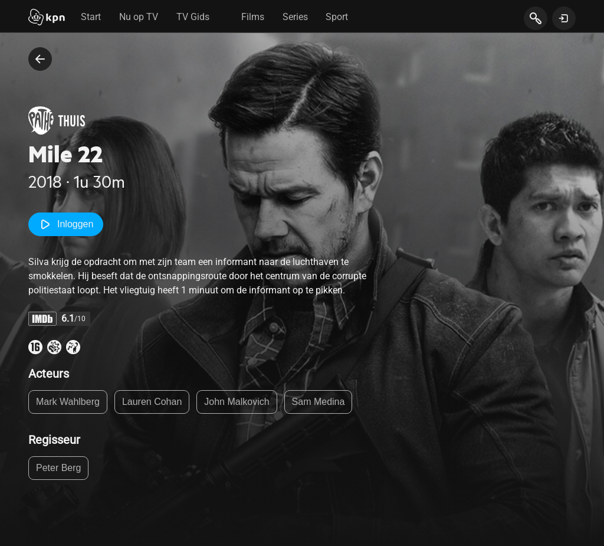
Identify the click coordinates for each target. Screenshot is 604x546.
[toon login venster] (564, 18)
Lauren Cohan (152, 402)
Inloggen (65, 224)
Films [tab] (252, 16)
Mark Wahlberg (68, 402)
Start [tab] (91, 16)
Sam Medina (318, 402)
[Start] (46, 18)
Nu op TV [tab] (138, 16)
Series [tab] (295, 16)
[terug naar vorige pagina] (40, 59)
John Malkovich (236, 402)
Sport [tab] (337, 16)
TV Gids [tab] (192, 16)
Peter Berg (58, 468)
